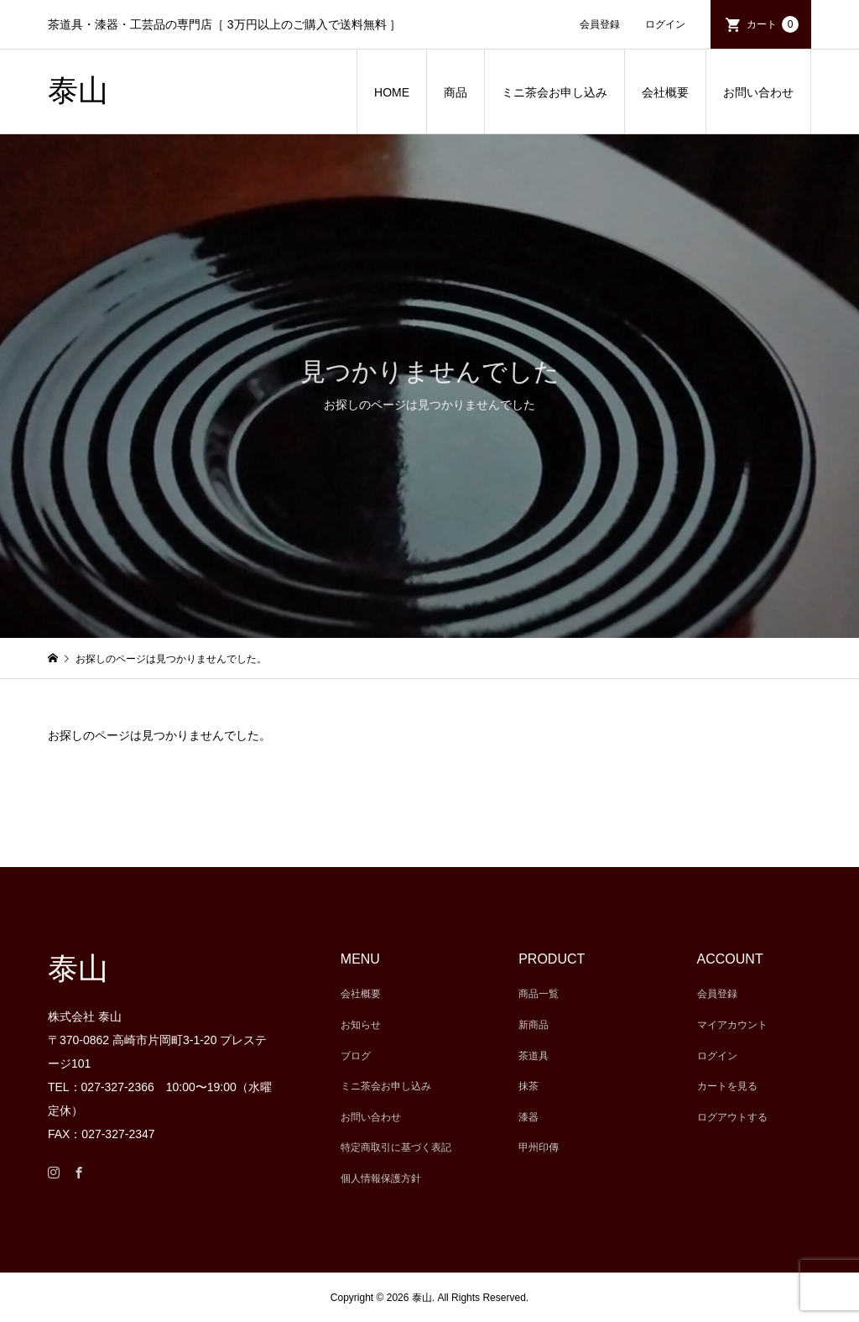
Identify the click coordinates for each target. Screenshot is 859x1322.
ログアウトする (732, 1117)
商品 (455, 92)
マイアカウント (732, 1025)
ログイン (665, 24)
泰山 (78, 90)
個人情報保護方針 (381, 1178)
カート (773, 24)
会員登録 (600, 24)
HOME (391, 92)
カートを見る (727, 1086)
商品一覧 (538, 994)
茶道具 (533, 1056)
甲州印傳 (538, 1147)
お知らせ (361, 1025)
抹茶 (528, 1086)
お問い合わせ (758, 92)
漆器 (528, 1117)
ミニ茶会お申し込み (554, 92)
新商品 (533, 1025)
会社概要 (665, 92)
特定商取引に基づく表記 (396, 1147)
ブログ (356, 1056)
